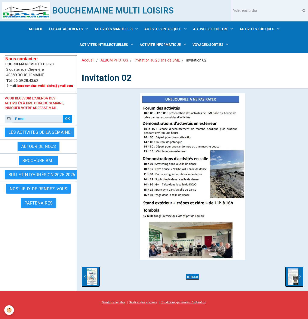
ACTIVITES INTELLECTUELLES (104, 45)
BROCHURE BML (38, 160)
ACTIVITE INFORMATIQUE (161, 45)
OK (67, 119)
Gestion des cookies (143, 302)
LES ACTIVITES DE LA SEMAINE (39, 132)
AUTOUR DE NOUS (38, 146)
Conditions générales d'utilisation (183, 302)
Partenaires (38, 203)
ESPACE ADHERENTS (66, 29)
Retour (192, 276)
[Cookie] (9, 310)
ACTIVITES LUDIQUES (257, 29)
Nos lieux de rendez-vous (38, 188)
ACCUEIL (36, 29)
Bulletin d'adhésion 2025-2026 (41, 174)
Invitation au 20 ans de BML (157, 60)
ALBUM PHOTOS (114, 60)
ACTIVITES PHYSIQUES (163, 29)
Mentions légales (113, 302)
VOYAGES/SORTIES (208, 45)
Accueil (88, 60)
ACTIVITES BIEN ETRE (211, 29)
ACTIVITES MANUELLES (114, 29)
